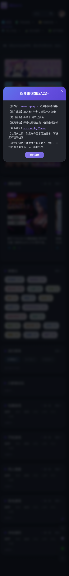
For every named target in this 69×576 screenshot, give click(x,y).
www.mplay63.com (34, 128)
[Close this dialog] (61, 90)
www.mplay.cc (29, 106)
